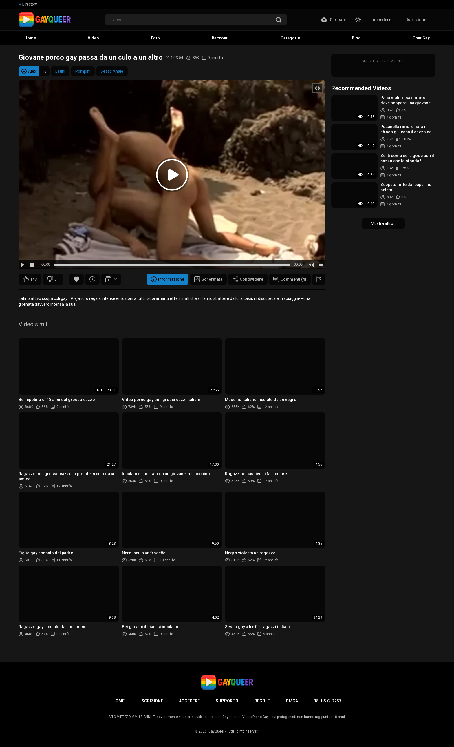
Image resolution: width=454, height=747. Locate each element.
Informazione (167, 279)
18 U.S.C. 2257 (327, 701)
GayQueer (216, 731)
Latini (60, 71)
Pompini (82, 71)
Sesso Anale (111, 71)
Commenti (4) (289, 279)
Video (93, 38)
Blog (356, 38)
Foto (155, 38)
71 (53, 279)
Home (30, 38)
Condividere (248, 279)
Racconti (220, 38)
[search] (278, 20)
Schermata (208, 279)
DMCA (292, 701)
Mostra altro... (383, 223)
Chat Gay (421, 38)
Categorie (290, 38)
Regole (262, 701)
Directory (28, 4)
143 (30, 279)
